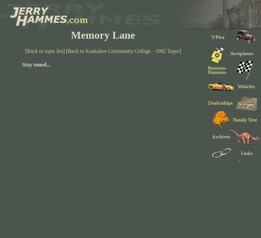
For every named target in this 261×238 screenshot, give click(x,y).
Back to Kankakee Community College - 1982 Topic (123, 51)
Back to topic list (45, 51)
